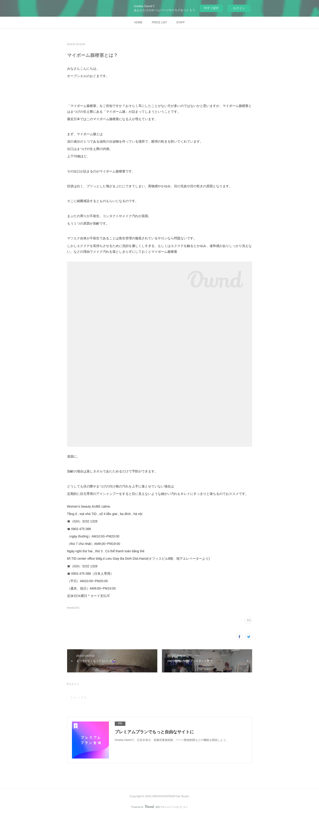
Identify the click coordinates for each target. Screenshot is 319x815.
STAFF (180, 22)
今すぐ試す (211, 8)
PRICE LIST (159, 22)
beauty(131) (73, 607)
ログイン (239, 8)
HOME (138, 22)
